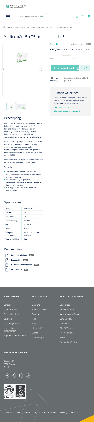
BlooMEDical (65, 328)
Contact (7, 305)
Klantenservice (10, 309)
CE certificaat (16, 270)
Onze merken (38, 314)
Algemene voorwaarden (15, 335)
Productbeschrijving (19, 255)
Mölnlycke (22, 159)
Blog (34, 323)
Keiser (63, 337)
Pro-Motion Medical (68, 342)
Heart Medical (66, 333)
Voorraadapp (38, 337)
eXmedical (65, 323)
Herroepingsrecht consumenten (12, 329)
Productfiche (16, 260)
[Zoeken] (43, 16)
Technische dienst (12, 314)
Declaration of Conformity (21, 265)
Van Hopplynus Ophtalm (71, 314)
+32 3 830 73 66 (60, 108)
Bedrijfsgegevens (39, 309)
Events (35, 333)
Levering (8, 319)
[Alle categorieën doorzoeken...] (31, 16)
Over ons (36, 305)
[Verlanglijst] (81, 16)
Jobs (34, 319)
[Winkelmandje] (87, 16)
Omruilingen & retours (14, 323)
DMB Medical (66, 319)
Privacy (63, 412)
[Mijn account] (75, 16)
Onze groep (65, 305)
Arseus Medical (67, 309)
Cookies (74, 412)
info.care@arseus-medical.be (66, 111)
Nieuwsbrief (37, 328)
